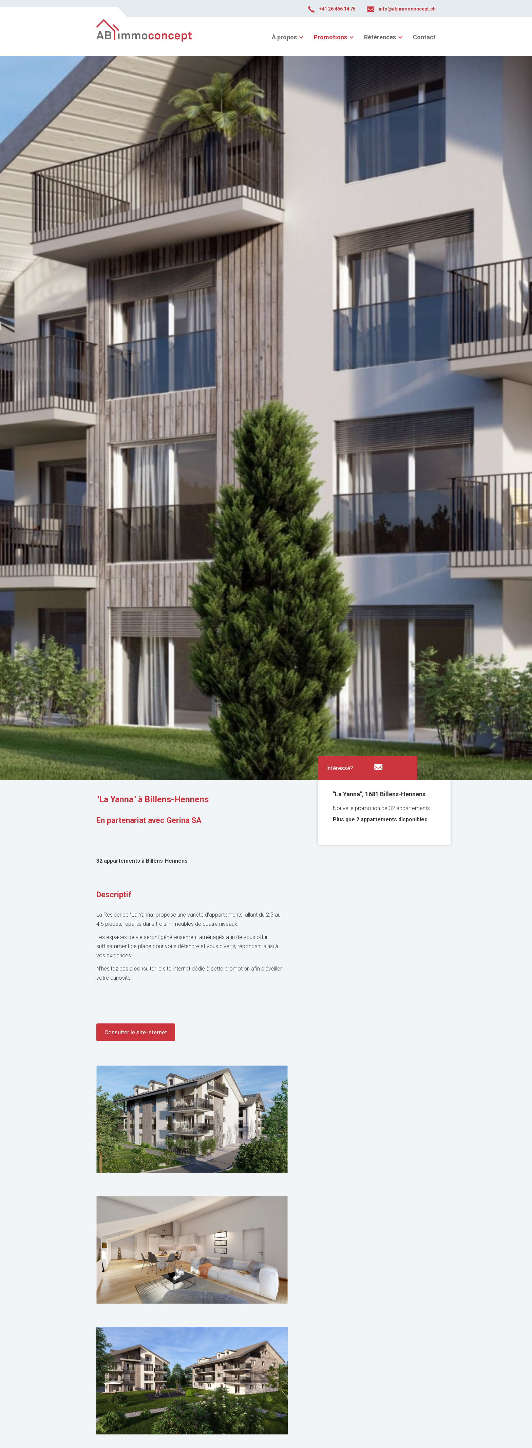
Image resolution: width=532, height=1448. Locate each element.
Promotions (330, 37)
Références (380, 37)
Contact (424, 37)
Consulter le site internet (135, 1032)
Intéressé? (339, 768)
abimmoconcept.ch (144, 36)
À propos (284, 37)
